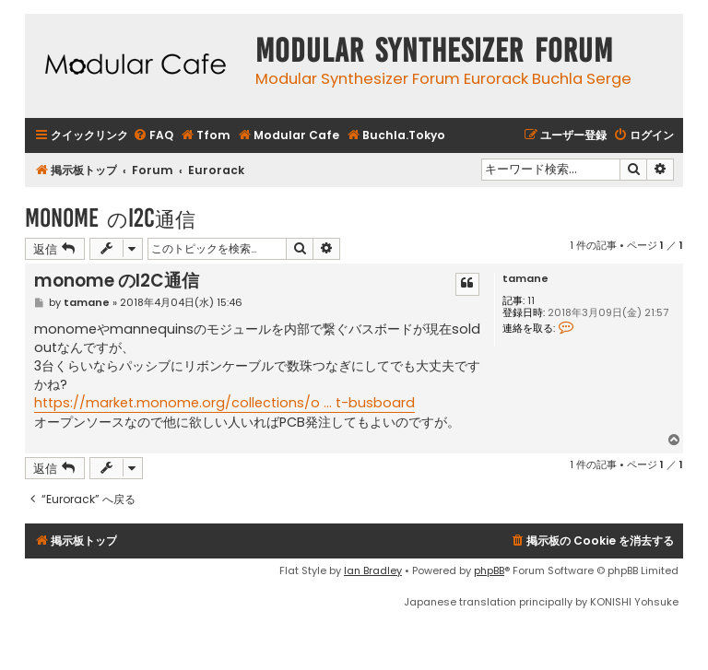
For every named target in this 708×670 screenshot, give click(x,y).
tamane (525, 279)
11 (531, 301)
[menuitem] (153, 135)
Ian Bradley (373, 570)
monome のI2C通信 (110, 218)
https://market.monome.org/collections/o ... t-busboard (224, 403)
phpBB (489, 570)
